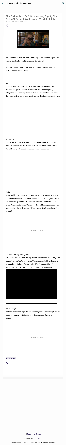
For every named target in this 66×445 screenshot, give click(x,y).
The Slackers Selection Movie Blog (18, 3)
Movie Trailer (10, 358)
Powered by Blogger (33, 434)
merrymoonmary (38, 438)
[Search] (63, 3)
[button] (7, 25)
